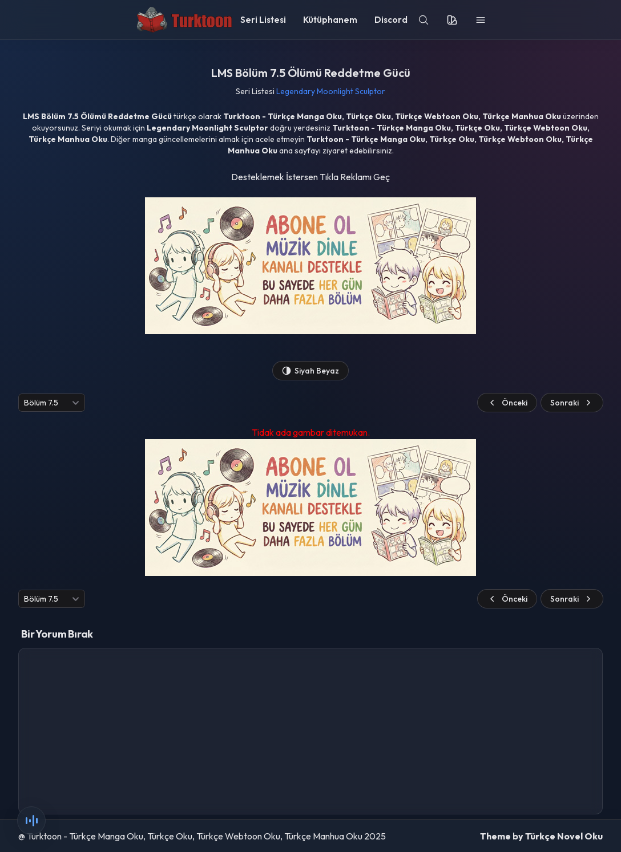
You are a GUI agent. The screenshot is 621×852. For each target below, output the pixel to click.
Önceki (507, 402)
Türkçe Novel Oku (564, 836)
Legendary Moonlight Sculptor (330, 91)
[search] (423, 20)
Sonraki (572, 402)
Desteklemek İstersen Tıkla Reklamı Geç (310, 176)
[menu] (480, 20)
